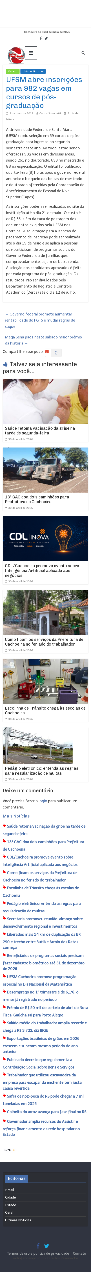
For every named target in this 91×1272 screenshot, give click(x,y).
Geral (9, 1212)
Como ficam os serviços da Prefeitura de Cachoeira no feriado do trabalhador (44, 642)
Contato (79, 1253)
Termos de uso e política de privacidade (38, 1253)
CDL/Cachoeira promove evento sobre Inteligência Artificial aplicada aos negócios (42, 570)
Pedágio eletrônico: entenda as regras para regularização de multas (41, 771)
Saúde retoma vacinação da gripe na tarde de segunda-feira (40, 431)
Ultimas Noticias (33, 71)
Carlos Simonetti (50, 113)
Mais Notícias (16, 816)
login (43, 801)
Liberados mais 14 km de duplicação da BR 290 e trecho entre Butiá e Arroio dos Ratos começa (42, 941)
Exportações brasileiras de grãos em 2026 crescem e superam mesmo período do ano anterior (41, 1045)
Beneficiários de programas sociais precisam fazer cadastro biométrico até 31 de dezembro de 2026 (43, 962)
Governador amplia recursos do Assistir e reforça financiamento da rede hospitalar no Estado (41, 1128)
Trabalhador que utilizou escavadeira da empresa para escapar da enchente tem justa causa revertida (42, 1082)
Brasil (9, 1190)
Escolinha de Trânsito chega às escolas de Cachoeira (45, 711)
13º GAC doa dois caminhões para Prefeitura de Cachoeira (37, 500)
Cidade (10, 1197)
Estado (12, 71)
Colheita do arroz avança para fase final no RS (46, 1112)
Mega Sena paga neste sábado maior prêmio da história (43, 340)
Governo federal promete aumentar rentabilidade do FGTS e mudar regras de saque (40, 320)
